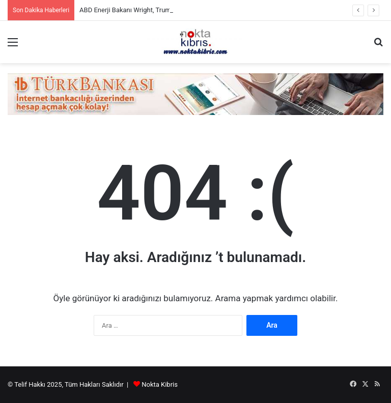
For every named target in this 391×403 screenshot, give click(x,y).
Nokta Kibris (160, 384)
